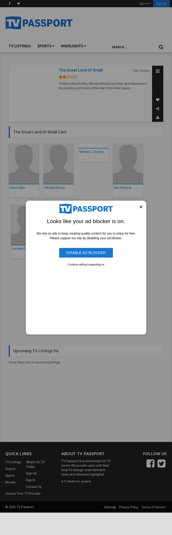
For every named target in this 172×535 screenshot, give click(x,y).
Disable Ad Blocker (85, 253)
